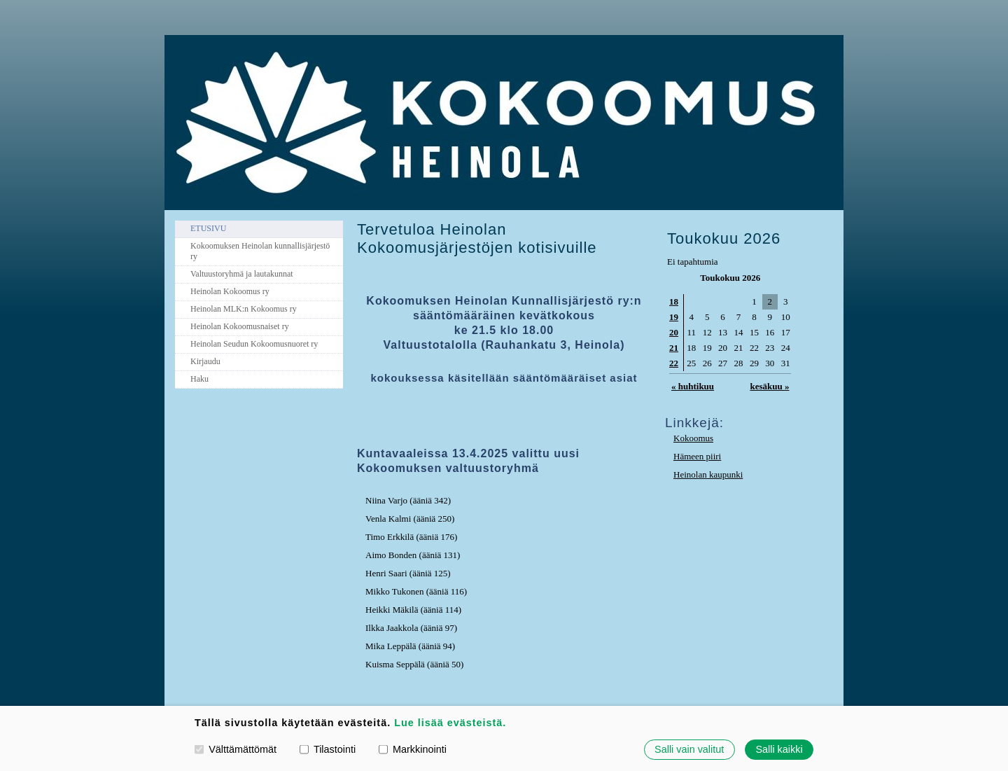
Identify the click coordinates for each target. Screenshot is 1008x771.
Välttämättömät (235, 749)
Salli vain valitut (689, 749)
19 (673, 317)
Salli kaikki (778, 749)
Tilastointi (328, 749)
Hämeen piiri (697, 456)
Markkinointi (413, 749)
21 (673, 347)
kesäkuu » (769, 386)
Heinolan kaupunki (708, 474)
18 (673, 301)
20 (673, 332)
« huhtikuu (692, 386)
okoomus (696, 438)
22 (673, 363)
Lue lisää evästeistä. (450, 722)
